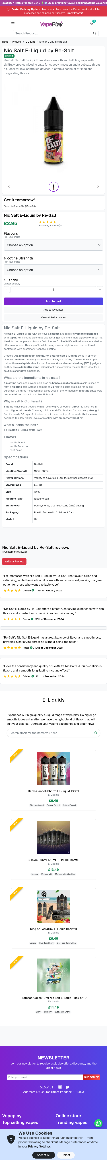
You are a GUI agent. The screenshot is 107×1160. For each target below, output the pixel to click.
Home (5, 41)
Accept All (43, 1155)
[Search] (52, 33)
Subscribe (91, 1077)
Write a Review (14, 561)
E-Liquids (30, 41)
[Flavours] (53, 245)
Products (16, 41)
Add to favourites (53, 309)
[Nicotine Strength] (53, 269)
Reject (66, 1155)
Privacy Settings (39, 1146)
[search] (94, 33)
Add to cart (53, 301)
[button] (13, 24)
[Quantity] (53, 289)
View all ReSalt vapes (53, 317)
